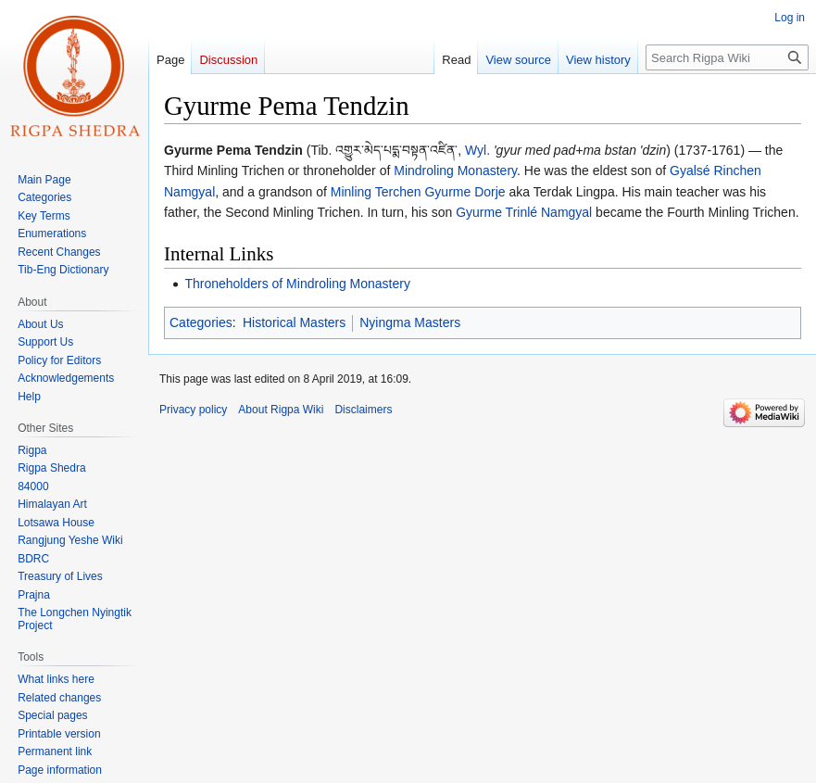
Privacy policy (193, 409)
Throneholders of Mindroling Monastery (297, 283)
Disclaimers (363, 409)
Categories (200, 322)
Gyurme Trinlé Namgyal (524, 212)
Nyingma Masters (409, 322)
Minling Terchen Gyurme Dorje (418, 191)
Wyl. (477, 150)
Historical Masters (294, 322)
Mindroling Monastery (455, 170)
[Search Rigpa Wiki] (727, 57)
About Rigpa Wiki (280, 409)
